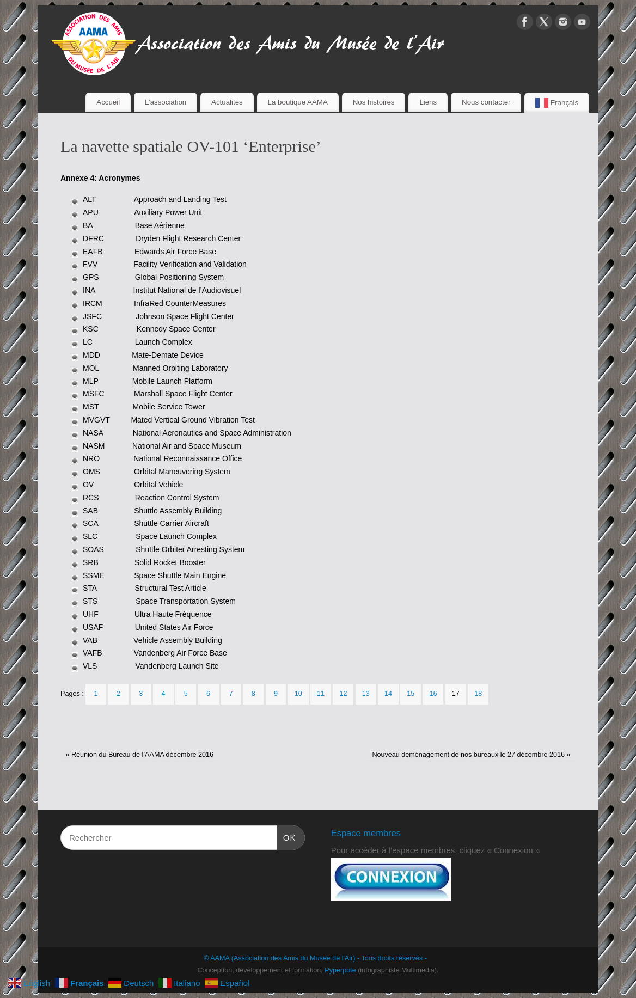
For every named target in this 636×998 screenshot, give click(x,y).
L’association (165, 102)
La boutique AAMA (298, 102)
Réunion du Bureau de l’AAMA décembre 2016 (139, 754)
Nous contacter (486, 102)
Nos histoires (374, 102)
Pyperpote (340, 970)
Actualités (227, 102)
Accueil (108, 102)
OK (286, 836)
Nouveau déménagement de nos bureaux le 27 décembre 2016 (471, 754)
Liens (428, 102)
